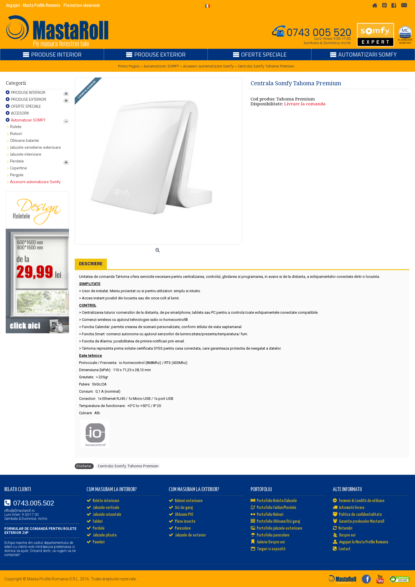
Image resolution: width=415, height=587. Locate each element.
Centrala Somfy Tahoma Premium (128, 466)
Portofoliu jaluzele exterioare (276, 528)
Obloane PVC (181, 514)
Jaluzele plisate (102, 535)
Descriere (91, 263)
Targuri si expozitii (268, 549)
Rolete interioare (103, 501)
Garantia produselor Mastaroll (358, 521)
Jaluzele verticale (103, 507)
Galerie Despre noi (268, 542)
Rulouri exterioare (186, 501)
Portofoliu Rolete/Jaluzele (274, 501)
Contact (342, 549)
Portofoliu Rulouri (267, 514)
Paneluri (96, 542)
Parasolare (180, 528)
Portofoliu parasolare (270, 535)
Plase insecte (182, 521)
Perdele (96, 528)
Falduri (95, 521)
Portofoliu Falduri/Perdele (273, 507)
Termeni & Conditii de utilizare (359, 501)
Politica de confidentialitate (357, 514)
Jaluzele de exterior (187, 535)
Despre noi (344, 535)
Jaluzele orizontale (104, 514)
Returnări (342, 528)
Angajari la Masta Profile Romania (360, 542)
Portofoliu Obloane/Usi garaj (275, 521)
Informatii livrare (348, 507)
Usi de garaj (181, 507)
